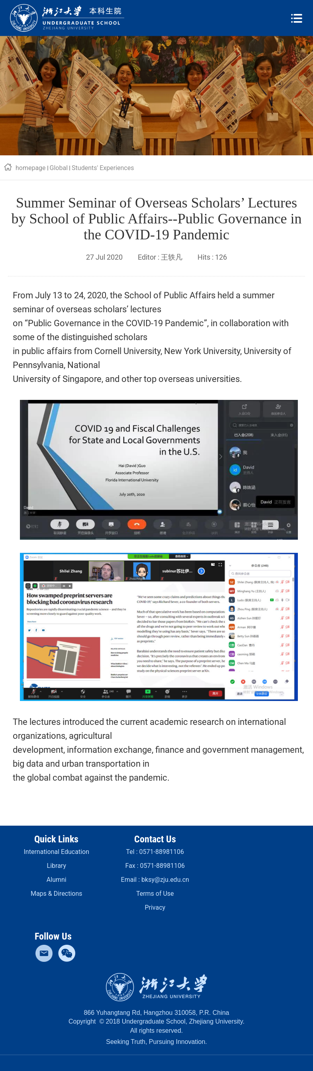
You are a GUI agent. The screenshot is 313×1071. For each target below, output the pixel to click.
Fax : (155, 865)
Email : (155, 879)
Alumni (57, 879)
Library (56, 865)
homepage (31, 168)
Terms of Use (155, 893)
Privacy (155, 907)
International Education (56, 852)
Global (59, 168)
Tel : (155, 852)
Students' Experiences (103, 168)
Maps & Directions (56, 893)
